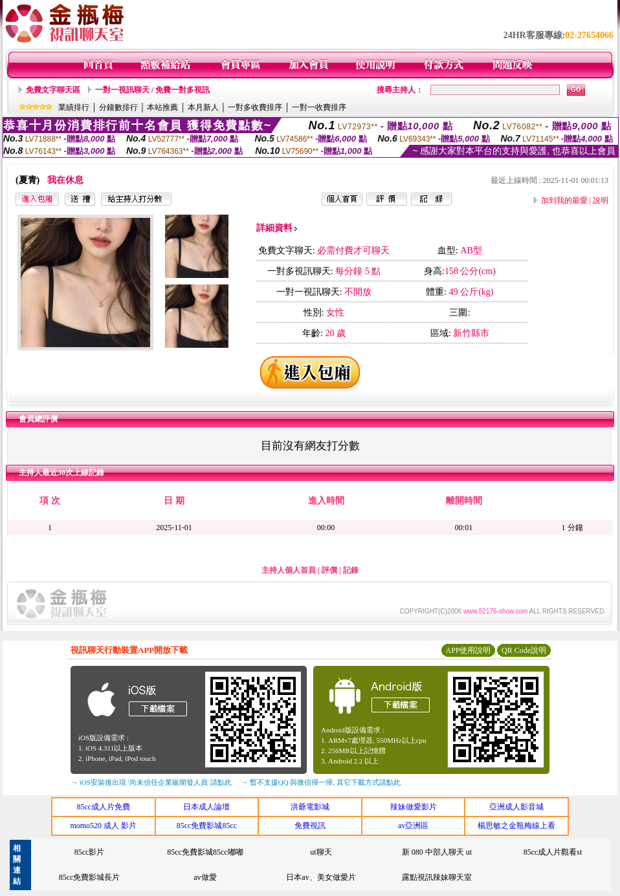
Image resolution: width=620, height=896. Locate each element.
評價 (329, 570)
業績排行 (73, 107)
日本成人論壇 (206, 806)
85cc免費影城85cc (207, 825)
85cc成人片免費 (103, 806)
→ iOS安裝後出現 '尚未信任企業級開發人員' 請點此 (151, 782)
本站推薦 (162, 107)
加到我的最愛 (564, 200)
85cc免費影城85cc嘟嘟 (205, 852)
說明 (600, 200)
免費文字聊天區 (53, 89)
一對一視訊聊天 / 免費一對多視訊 (152, 89)
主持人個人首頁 (288, 570)
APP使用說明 (468, 650)
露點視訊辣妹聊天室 (437, 877)
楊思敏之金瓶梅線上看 (516, 825)
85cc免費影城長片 (89, 877)
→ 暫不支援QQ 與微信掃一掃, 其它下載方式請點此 (321, 782)
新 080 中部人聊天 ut (437, 852)
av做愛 (205, 877)
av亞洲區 (413, 825)
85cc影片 (89, 852)
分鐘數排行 (118, 107)
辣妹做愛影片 (413, 806)
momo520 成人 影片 (103, 825)
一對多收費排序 (255, 107)
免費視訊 (310, 825)
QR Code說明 (524, 650)
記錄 (351, 570)
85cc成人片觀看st (553, 852)
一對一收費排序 (319, 107)
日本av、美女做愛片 (320, 877)
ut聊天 (320, 852)
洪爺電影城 (310, 806)
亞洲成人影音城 (516, 806)
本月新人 (203, 107)
